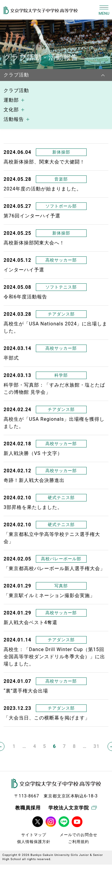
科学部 (61, 375)
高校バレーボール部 (61, 558)
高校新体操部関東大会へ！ (34, 243)
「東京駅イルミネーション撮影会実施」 (49, 595)
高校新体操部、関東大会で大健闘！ (44, 162)
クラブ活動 (16, 90)
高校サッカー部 (61, 260)
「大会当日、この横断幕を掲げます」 (47, 718)
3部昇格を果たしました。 (33, 507)
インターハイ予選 (24, 270)
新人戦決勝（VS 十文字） (33, 453)
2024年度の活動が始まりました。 (43, 189)
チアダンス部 (61, 314)
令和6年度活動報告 (25, 297)
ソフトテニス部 (61, 287)
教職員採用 (28, 808)
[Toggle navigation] (104, 10)
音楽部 (61, 179)
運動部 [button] (11, 100)
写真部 (61, 585)
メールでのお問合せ (78, 835)
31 (96, 746)
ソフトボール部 (61, 206)
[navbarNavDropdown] (104, 75)
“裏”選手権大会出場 (26, 691)
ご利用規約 (78, 841)
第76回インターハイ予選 (32, 216)
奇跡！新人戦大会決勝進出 (34, 480)
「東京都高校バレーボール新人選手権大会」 (54, 568)
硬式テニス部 (61, 497)
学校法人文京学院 (72, 808)
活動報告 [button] (14, 119)
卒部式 (11, 358)
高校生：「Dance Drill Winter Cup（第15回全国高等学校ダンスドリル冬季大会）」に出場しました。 (54, 657)
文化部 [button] (11, 109)
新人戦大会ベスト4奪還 (30, 622)
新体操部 (61, 152)
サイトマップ (33, 835)
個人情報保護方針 (33, 841)
